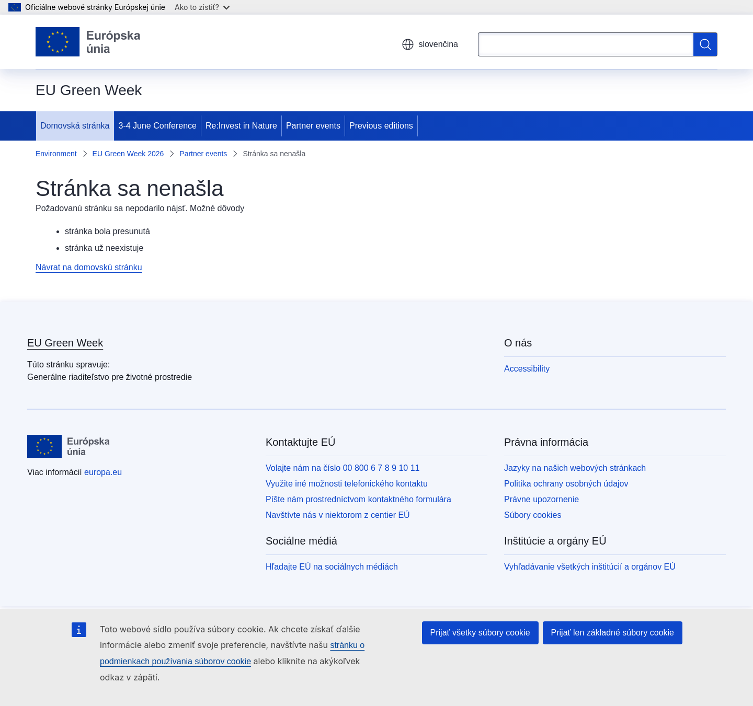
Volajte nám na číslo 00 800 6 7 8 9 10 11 (342, 468)
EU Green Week (65, 343)
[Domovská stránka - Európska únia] (88, 41)
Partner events (313, 125)
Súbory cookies (532, 515)
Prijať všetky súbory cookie (480, 632)
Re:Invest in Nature (241, 125)
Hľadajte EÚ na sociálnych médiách (332, 566)
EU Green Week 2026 (128, 153)
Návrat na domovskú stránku (89, 267)
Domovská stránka (75, 125)
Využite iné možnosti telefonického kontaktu (347, 483)
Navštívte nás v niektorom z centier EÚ (338, 515)
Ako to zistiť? (202, 7)
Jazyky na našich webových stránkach (575, 468)
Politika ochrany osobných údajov (566, 483)
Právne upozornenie (541, 499)
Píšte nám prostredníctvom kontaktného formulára (358, 499)
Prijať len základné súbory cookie (612, 632)
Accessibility (527, 368)
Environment (56, 153)
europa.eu (103, 472)
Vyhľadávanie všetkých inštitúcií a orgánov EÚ (590, 566)
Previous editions (381, 125)
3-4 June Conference (158, 125)
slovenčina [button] (430, 44)
